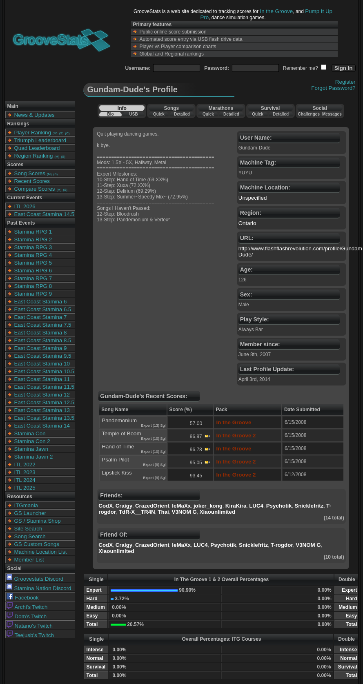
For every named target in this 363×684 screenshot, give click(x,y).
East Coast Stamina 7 (40, 317)
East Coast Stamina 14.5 (44, 214)
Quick (159, 114)
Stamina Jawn (31, 449)
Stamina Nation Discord (39, 588)
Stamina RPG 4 (33, 255)
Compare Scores (34, 189)
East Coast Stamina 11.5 (44, 387)
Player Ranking (32, 132)
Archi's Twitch (27, 607)
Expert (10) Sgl (153, 439)
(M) (55, 133)
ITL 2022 (25, 464)
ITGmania (26, 505)
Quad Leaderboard (37, 148)
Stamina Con (30, 433)
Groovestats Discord (35, 579)
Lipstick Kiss (116, 473)
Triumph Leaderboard (40, 140)
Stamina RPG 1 (33, 232)
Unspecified (252, 198)
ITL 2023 (25, 472)
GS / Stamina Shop (37, 521)
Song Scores (29, 173)
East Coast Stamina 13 (42, 410)
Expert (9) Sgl (154, 465)
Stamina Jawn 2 (33, 457)
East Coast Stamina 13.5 (44, 418)
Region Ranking (33, 156)
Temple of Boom (121, 433)
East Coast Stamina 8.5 (42, 340)
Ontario (247, 223)
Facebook (23, 598)
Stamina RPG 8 (33, 286)
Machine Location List (40, 552)
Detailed (182, 114)
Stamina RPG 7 (33, 278)
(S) (61, 133)
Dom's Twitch (27, 616)
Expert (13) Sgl (153, 425)
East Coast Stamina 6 (40, 302)
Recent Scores (32, 181)
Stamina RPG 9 (33, 294)
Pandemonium (119, 420)
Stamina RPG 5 (33, 263)
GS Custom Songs (36, 544)
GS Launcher (30, 513)
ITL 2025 (25, 488)
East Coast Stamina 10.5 (44, 371)
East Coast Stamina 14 (42, 426)
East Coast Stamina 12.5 (44, 402)
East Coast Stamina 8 (40, 333)
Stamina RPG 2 (33, 239)
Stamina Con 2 (32, 441)
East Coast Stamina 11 (42, 379)
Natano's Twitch (30, 626)
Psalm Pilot (115, 460)
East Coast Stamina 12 (42, 395)
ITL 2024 (25, 480)
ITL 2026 (25, 206)
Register (345, 82)
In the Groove (276, 11)
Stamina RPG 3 (33, 247)
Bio (110, 114)
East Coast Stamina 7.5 (42, 325)
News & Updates (34, 115)
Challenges (309, 114)
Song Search (30, 536)
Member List (29, 560)
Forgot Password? (333, 88)
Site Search (28, 529)
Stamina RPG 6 (33, 270)
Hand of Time (118, 446)
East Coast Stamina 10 (42, 364)
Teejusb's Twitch (30, 635)
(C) (67, 133)
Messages (332, 114)
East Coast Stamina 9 (40, 348)
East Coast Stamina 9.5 (42, 356)
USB (133, 114)
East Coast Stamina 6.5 (42, 309)
